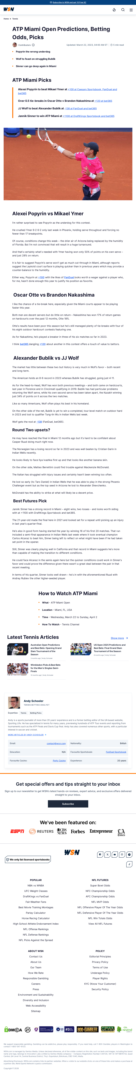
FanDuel (69, 277)
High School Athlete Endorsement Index (36, 923)
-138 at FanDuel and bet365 (80, 108)
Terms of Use (100, 967)
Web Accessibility (36, 1005)
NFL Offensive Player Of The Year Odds (100, 907)
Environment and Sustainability (36, 994)
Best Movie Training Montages (35, 907)
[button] (131, 10)
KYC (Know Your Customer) (100, 983)
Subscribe (68, 803)
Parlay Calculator (36, 912)
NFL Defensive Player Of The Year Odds (100, 912)
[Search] (123, 10)
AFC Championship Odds (100, 896)
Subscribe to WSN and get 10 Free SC (69, 2)
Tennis (15, 19)
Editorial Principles (100, 956)
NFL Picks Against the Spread (36, 940)
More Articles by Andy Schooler (27, 735)
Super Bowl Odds (100, 885)
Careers (35, 983)
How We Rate (36, 972)
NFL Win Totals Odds (100, 918)
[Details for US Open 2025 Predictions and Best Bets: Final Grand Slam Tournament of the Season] (81, 651)
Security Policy (100, 989)
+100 (41, 277)
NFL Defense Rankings (36, 934)
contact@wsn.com (56, 743)
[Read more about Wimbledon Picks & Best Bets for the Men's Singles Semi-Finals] (47, 668)
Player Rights (100, 978)
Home (6, 19)
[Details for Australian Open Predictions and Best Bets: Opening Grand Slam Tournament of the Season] (17, 651)
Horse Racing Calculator (36, 918)
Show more (120, 638)
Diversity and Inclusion (36, 1000)
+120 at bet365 (103, 100)
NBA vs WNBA (36, 885)
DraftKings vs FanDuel (36, 896)
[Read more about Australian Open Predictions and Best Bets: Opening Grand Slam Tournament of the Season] (47, 650)
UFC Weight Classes (35, 890)
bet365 (24, 344)
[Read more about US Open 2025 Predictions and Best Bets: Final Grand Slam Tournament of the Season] (110, 648)
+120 (43, 344)
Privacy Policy (100, 961)
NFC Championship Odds (100, 890)
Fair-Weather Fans (36, 901)
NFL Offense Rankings (36, 929)
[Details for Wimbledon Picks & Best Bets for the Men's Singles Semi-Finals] (17, 670)
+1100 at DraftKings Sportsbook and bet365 (88, 116)
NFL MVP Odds (100, 901)
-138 (39, 421)
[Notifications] (114, 9)
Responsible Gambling (36, 978)
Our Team (35, 967)
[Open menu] (130, 9)
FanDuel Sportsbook (116, 752)
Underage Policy (100, 972)
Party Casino (59, 760)
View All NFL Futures (100, 923)
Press (36, 989)
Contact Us (35, 956)
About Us (35, 961)
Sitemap (35, 1011)
